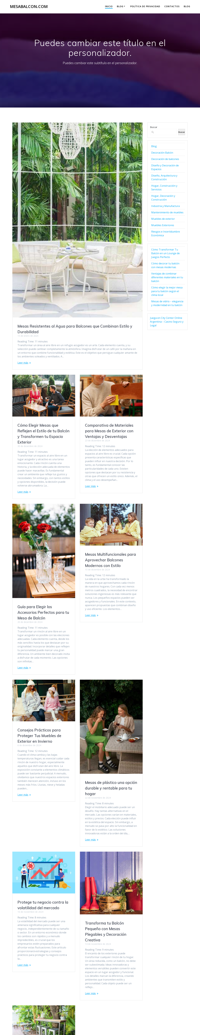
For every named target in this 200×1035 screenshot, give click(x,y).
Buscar (153, 127)
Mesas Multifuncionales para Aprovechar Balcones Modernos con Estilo (43, 560)
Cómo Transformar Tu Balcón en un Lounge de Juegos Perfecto (165, 253)
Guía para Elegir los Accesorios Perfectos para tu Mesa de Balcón (111, 607)
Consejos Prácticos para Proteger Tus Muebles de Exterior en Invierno (39, 683)
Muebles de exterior (163, 219)
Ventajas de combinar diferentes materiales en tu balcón (167, 277)
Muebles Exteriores (162, 225)
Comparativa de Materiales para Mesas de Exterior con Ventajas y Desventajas (109, 431)
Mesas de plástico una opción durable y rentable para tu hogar (111, 782)
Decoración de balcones (165, 159)
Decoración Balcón (162, 152)
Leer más (23, 362)
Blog (120, 6)
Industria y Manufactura (165, 206)
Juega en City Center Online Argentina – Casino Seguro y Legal (166, 321)
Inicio (109, 6)
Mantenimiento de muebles (167, 212)
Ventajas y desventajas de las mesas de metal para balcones (41, 942)
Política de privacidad (145, 6)
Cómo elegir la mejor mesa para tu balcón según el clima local (166, 291)
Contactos (172, 6)
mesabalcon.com (29, 7)
